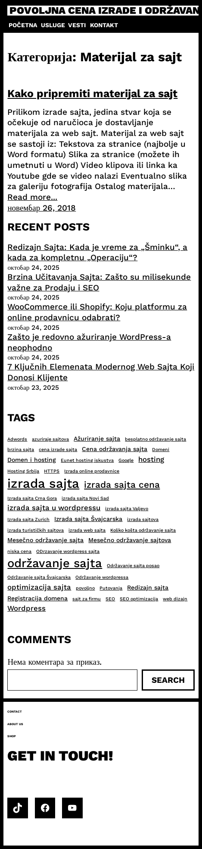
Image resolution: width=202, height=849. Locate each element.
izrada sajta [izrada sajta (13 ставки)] (43, 483)
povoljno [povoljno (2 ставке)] (85, 588)
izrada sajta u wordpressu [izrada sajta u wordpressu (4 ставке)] (53, 507)
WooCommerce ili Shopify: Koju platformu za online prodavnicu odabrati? (97, 312)
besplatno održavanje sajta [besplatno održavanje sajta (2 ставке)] (155, 439)
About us (15, 724)
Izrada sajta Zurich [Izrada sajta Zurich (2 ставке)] (28, 519)
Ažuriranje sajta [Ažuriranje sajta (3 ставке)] (97, 438)
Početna (23, 25)
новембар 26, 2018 (41, 208)
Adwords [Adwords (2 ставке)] (17, 439)
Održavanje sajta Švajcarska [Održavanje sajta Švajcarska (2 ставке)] (39, 577)
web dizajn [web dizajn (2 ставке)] (175, 599)
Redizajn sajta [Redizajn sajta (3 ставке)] (147, 587)
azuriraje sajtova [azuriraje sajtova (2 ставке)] (50, 439)
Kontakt (104, 25)
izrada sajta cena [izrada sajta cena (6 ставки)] (122, 484)
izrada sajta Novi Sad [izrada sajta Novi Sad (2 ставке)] (85, 498)
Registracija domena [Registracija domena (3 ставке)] (37, 598)
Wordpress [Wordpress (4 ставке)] (26, 608)
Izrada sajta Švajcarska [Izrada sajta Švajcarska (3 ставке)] (88, 518)
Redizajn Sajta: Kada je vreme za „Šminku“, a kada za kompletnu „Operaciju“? (97, 252)
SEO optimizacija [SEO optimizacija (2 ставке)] (139, 599)
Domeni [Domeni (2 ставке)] (160, 449)
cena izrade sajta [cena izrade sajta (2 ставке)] (58, 449)
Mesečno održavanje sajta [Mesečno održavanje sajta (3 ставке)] (45, 540)
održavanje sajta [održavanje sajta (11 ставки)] (54, 563)
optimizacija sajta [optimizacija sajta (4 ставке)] (39, 587)
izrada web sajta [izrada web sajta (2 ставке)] (87, 530)
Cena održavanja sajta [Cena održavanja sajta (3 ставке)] (114, 448)
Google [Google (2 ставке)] (126, 460)
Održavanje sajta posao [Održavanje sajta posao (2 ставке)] (133, 565)
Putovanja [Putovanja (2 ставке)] (110, 588)
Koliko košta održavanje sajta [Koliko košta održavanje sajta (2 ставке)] (143, 530)
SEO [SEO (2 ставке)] (110, 599)
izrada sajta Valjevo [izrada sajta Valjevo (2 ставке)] (126, 508)
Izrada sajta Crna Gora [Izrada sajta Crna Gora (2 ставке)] (32, 498)
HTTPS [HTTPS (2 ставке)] (51, 471)
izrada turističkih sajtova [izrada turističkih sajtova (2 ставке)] (35, 530)
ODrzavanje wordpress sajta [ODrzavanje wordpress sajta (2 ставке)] (67, 551)
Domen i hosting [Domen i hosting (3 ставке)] (31, 459)
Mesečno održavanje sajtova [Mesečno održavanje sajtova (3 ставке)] (129, 540)
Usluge (53, 25)
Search (168, 680)
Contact (14, 711)
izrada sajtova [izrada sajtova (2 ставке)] (142, 519)
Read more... (32, 197)
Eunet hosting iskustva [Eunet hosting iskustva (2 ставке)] (87, 460)
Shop (11, 736)
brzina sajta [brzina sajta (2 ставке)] (20, 449)
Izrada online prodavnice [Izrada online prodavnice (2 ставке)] (91, 471)
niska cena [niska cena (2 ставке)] (19, 551)
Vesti (77, 25)
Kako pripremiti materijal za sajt (92, 93)
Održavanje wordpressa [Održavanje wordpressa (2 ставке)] (101, 577)
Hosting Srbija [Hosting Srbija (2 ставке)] (23, 471)
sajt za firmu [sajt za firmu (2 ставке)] (86, 599)
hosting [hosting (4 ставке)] (151, 459)
